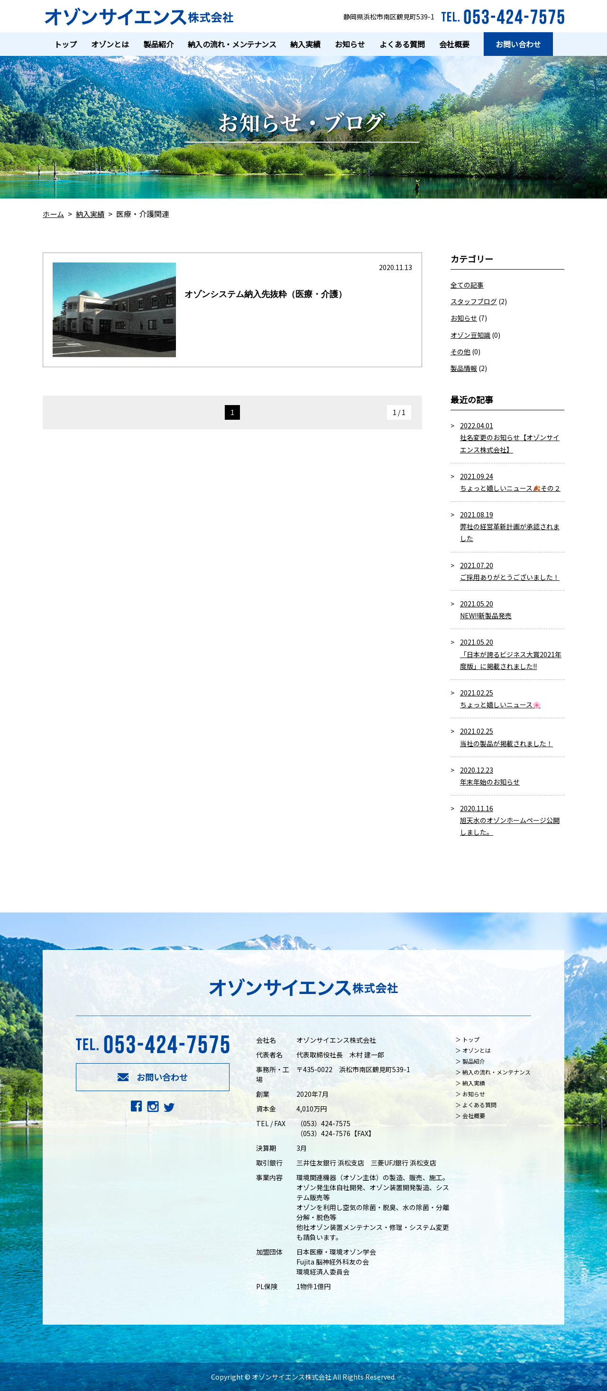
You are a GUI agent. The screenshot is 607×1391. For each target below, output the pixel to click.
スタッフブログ (474, 301)
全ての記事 (467, 284)
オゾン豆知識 (470, 335)
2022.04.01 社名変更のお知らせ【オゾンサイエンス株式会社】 (510, 437)
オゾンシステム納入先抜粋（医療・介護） (265, 294)
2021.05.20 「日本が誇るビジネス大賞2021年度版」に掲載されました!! (510, 653)
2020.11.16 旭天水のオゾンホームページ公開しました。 (510, 820)
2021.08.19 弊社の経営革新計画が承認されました (510, 526)
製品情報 (464, 368)
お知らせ (464, 318)
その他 (460, 351)
